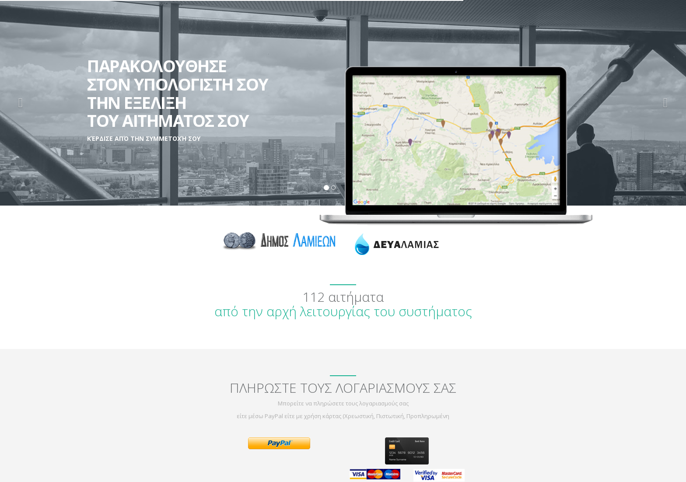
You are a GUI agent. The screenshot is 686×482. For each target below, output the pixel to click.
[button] (20, 103)
